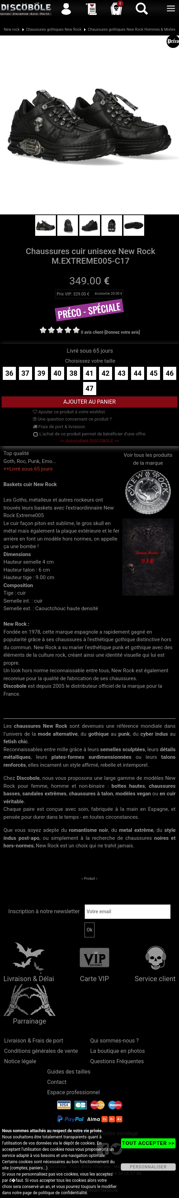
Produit (89, 878)
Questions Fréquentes (117, 1061)
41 (89, 373)
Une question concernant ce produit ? (72, 419)
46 (169, 373)
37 (25, 373)
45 (154, 373)
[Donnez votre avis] (122, 332)
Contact (57, 1082)
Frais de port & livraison (59, 426)
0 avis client (92, 332)
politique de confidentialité (62, 1192)
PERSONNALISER (148, 1167)
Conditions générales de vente (41, 1051)
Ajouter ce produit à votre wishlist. (69, 411)
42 (106, 373)
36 (9, 373)
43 (122, 373)
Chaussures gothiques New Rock (53, 29)
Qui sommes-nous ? (114, 1040)
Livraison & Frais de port (33, 1040)
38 (74, 373)
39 (42, 373)
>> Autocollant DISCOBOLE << (89, 440)
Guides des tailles (68, 1071)
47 (89, 388)
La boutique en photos (117, 1051)
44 (137, 373)
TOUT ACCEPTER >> (148, 1143)
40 (57, 373)
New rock (12, 29)
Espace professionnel (73, 1092)
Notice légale (20, 1061)
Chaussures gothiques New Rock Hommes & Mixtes (132, 29)
